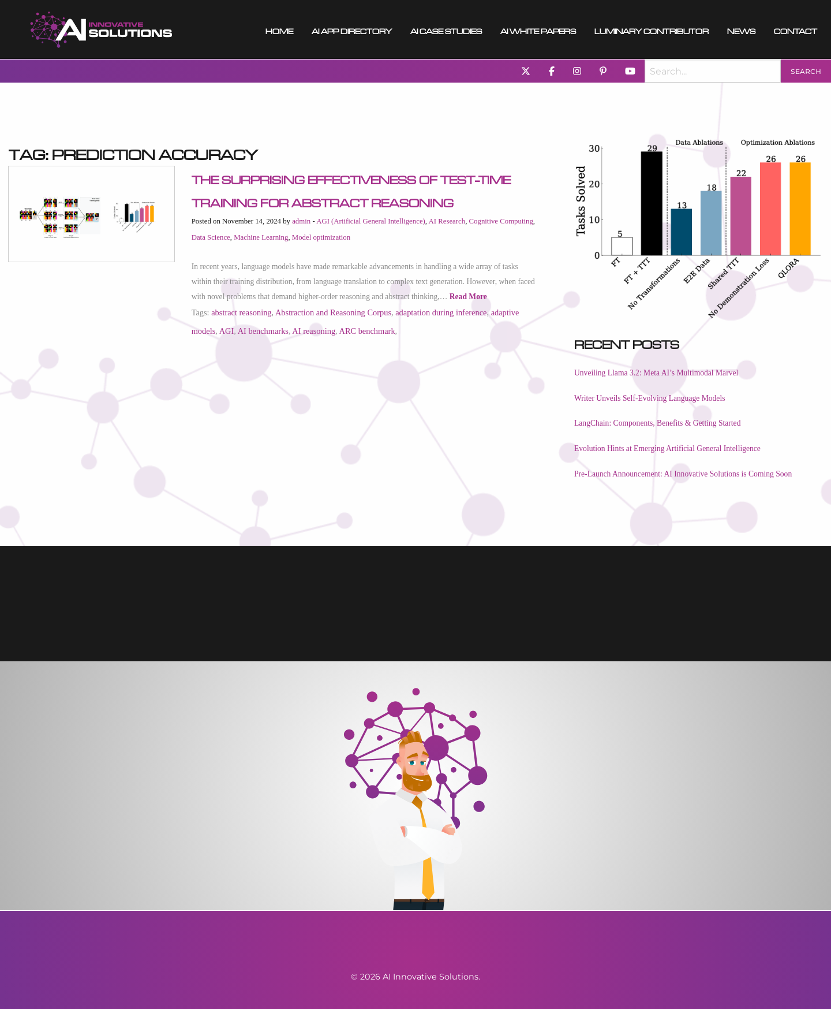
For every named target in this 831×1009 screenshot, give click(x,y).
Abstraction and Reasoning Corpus (333, 312)
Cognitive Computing (501, 221)
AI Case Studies (446, 29)
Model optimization (321, 237)
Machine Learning (261, 237)
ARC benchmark (367, 331)
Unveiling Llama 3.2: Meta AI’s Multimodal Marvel (656, 372)
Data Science (211, 237)
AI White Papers (538, 29)
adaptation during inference (440, 312)
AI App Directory (352, 29)
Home (279, 29)
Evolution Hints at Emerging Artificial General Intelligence (667, 448)
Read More (468, 296)
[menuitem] (101, 29)
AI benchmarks (263, 331)
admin (301, 221)
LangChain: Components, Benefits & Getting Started (657, 423)
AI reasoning (313, 331)
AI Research (447, 221)
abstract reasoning (241, 312)
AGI (226, 331)
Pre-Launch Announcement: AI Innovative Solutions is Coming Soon (683, 474)
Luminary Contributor (651, 29)
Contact (795, 29)
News (741, 29)
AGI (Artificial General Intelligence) (370, 221)
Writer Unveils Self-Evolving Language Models (649, 398)
